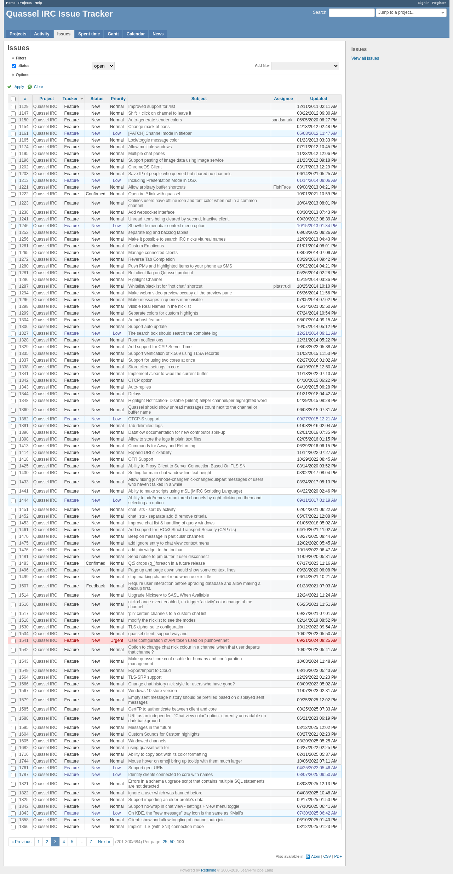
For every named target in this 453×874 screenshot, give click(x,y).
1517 (24, 613)
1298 (24, 306)
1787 (24, 774)
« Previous (21, 841)
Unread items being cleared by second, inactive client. (179, 219)
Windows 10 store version (152, 690)
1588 (24, 718)
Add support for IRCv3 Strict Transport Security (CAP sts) (182, 529)
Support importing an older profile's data (165, 799)
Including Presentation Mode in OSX (162, 180)
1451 (24, 509)
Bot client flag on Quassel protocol (160, 272)
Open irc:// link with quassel (154, 193)
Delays (134, 393)
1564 (24, 677)
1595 (24, 727)
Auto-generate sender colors (155, 119)
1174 (24, 146)
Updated (318, 98)
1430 (24, 472)
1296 (24, 299)
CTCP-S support (143, 418)
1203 (24, 173)
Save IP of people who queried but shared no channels (179, 173)
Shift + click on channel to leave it (159, 113)
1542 (24, 649)
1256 (24, 239)
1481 (24, 556)
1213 (24, 180)
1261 (24, 245)
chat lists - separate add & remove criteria (167, 516)
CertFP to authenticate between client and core (172, 709)
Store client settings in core (153, 366)
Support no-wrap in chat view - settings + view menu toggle (183, 806)
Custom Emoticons (146, 245)
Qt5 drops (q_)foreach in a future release (166, 563)
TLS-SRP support (144, 677)
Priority (118, 98)
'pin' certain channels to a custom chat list (167, 613)
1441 (24, 491)
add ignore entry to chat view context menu (168, 543)
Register (439, 3)
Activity (41, 33)
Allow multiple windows (150, 146)
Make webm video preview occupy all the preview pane (180, 293)
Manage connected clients (152, 252)
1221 (24, 187)
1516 (24, 604)
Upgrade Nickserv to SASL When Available (168, 595)
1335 (24, 353)
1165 (24, 140)
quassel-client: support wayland (157, 633)
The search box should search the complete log (172, 333)
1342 (24, 380)
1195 (24, 153)
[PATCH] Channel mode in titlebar (159, 133)
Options (22, 75)
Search (319, 12)
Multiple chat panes (146, 153)
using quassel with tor (148, 747)
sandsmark (282, 119)
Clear (38, 87)
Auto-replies (139, 387)
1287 (24, 286)
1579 (24, 699)
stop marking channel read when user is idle (169, 576)
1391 (24, 425)
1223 (24, 203)
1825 (24, 799)
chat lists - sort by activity (151, 509)
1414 (24, 452)
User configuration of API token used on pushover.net (178, 640)
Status (23, 65)
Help (38, 3)
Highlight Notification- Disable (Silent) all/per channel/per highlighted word (197, 400)
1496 (24, 570)
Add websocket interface (151, 212)
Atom (315, 856)
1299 (24, 313)
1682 (24, 747)
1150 (24, 119)
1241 (24, 219)
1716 (24, 754)
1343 (24, 387)
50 (172, 841)
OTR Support (140, 459)
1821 (24, 783)
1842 (24, 806)
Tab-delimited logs (145, 425)
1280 (24, 266)
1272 (24, 259)
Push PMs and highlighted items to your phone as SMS (180, 266)
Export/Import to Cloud (149, 670)
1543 (24, 661)
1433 (24, 481)
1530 (24, 627)
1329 (24, 346)
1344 (24, 393)
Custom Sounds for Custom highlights (163, 734)
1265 (24, 252)
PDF (338, 856)
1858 (24, 819)
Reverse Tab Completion (151, 259)
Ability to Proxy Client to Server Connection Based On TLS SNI (187, 466)
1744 (24, 761)
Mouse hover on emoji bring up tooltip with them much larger (185, 761)
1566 (24, 684)
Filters (21, 58)
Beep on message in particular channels (165, 536)
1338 (24, 366)
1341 (24, 373)
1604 (24, 734)
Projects (25, 3)
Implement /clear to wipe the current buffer (168, 373)
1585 (24, 709)
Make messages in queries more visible (165, 299)
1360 (24, 409)
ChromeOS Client (144, 167)
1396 (24, 432)
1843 (24, 813)
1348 (24, 400)
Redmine (208, 870)
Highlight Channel (145, 279)
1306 (24, 326)
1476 (24, 549)
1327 (24, 333)
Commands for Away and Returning (161, 445)
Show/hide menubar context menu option (166, 225)
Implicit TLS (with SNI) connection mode (165, 826)
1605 (24, 740)
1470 (24, 536)
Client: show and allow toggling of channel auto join (176, 819)
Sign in (424, 3)
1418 (24, 459)
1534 (24, 633)
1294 (24, 293)
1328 (24, 340)
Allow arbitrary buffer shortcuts (156, 187)
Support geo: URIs (145, 767)
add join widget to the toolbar (155, 549)
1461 (24, 529)
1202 (24, 167)
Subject (199, 98)
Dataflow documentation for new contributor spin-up (176, 432)
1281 (24, 272)
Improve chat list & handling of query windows (171, 523)
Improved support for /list (151, 106)
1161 (24, 133)
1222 (24, 193)
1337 (24, 360)
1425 (24, 466)
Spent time (89, 33)
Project (46, 98)
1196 (24, 160)
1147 (24, 113)
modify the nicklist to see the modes (161, 620)
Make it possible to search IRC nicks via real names (176, 239)
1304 (24, 319)
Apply (19, 87)
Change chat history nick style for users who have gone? (181, 684)
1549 (24, 670)
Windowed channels (147, 740)
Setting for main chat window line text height (169, 472)
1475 (24, 543)
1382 (24, 418)
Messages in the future (149, 727)
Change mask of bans (149, 126)
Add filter (262, 65)
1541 (24, 640)
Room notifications (145, 340)
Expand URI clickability (149, 452)
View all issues (365, 58)
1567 (24, 690)
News (158, 33)
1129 (24, 106)
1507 (24, 585)
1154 (24, 126)
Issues (63, 33)
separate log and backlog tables (158, 232)
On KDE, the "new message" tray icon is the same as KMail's (185, 813)
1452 (24, 516)
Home (11, 3)
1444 (24, 500)
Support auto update (147, 326)
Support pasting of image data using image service (176, 160)
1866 (24, 826)
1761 (24, 767)
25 (165, 841)
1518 (24, 620)
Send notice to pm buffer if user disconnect (168, 556)
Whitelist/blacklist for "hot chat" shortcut (165, 286)
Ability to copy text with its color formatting (167, 754)
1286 (24, 279)
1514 (24, 595)
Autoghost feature (145, 319)
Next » (104, 841)
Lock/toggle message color (153, 140)
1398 (24, 439)
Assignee (283, 98)
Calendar (136, 33)
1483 (24, 563)
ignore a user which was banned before (165, 792)
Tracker (70, 98)
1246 (24, 225)
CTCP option (140, 380)
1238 (24, 212)
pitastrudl (282, 286)
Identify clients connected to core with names (170, 774)
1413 (24, 445)
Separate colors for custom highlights (163, 313)
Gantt (113, 33)
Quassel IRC (45, 106)
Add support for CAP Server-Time (159, 346)
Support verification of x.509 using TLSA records (173, 353)
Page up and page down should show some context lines (181, 570)
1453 (24, 523)
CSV (327, 856)
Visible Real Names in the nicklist (159, 306)
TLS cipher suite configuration (156, 627)
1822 (24, 792)
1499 (24, 576)
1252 (24, 232)
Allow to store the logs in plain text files (164, 439)
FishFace (282, 187)
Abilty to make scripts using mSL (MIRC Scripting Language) (185, 491)
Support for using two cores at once (161, 360)
